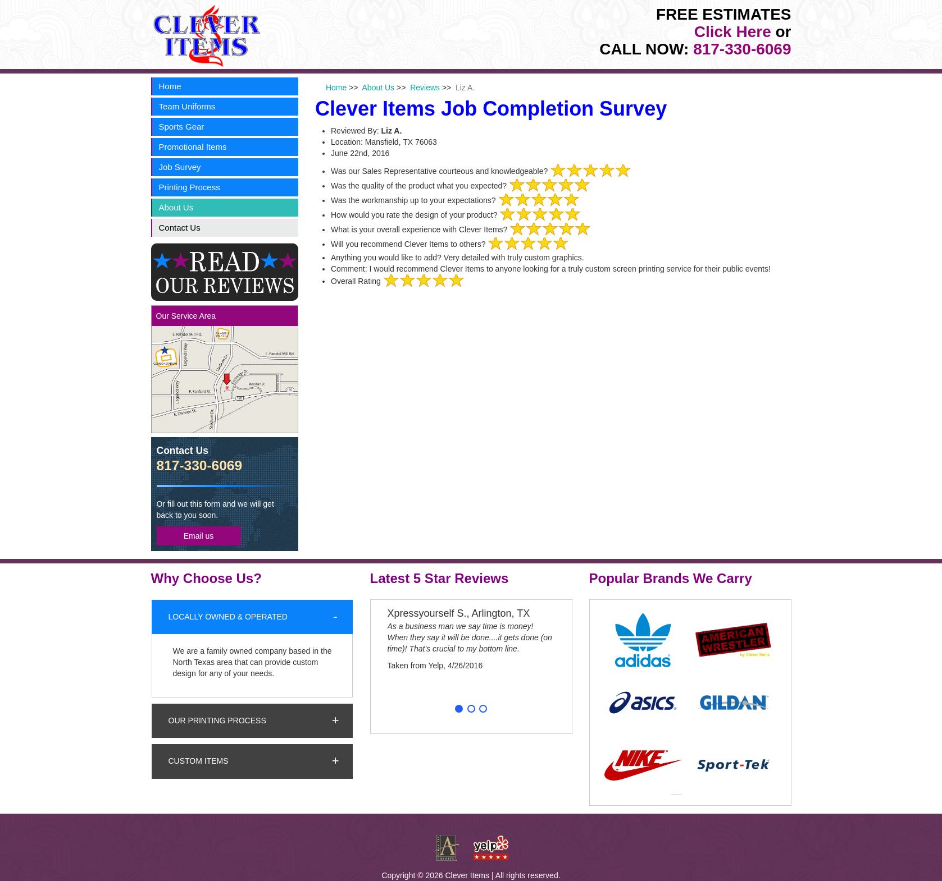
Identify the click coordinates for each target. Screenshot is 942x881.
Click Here (732, 31)
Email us (199, 535)
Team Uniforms (187, 106)
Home (170, 86)
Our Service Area (186, 315)
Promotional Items (193, 147)
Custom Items (199, 760)
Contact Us (180, 227)
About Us (176, 207)
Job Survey (180, 167)
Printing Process (189, 187)
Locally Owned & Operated (228, 616)
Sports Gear (181, 126)
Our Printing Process (217, 720)
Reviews (425, 87)
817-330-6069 (742, 49)
